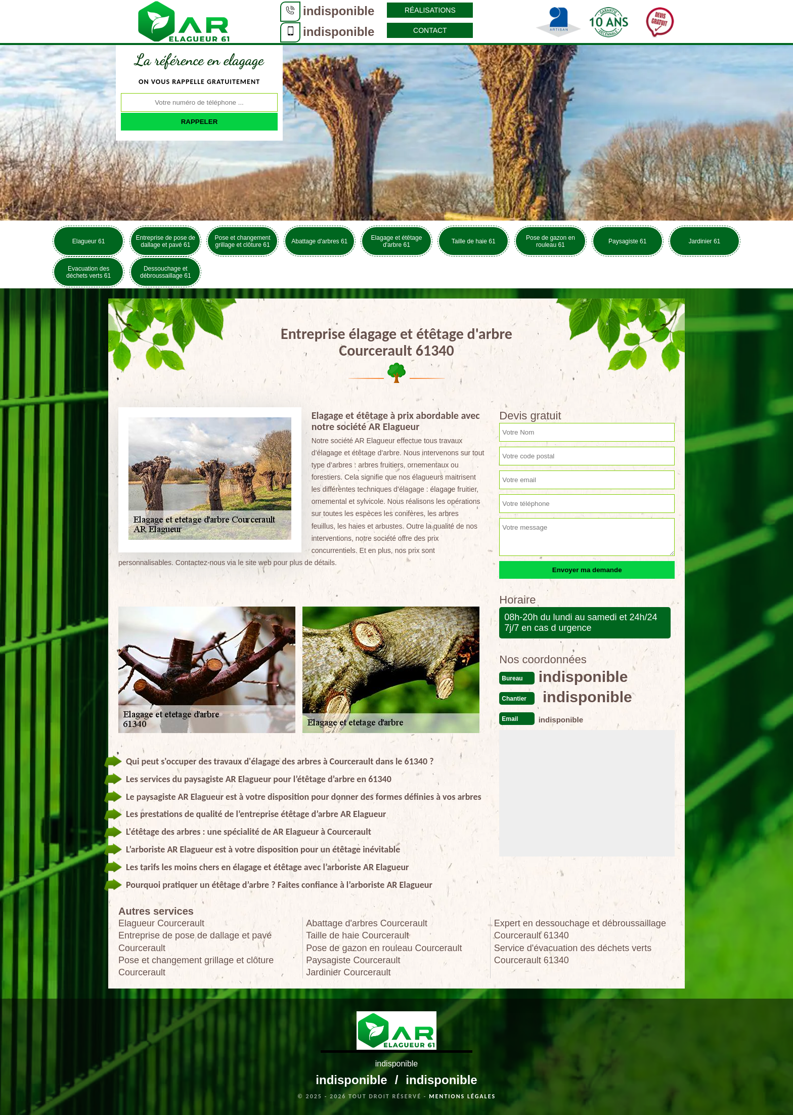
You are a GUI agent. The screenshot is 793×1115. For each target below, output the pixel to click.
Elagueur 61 (88, 241)
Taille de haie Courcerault (357, 935)
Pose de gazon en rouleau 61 (550, 241)
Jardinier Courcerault (348, 972)
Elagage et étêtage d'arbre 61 (396, 241)
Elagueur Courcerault (161, 923)
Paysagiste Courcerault (353, 960)
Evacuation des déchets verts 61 (88, 272)
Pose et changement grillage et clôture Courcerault (196, 966)
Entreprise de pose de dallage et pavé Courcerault (195, 941)
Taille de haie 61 (474, 241)
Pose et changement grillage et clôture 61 (243, 241)
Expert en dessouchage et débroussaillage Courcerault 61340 (580, 929)
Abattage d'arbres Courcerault (366, 923)
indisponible (338, 11)
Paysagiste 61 (627, 241)
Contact (430, 30)
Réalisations (430, 10)
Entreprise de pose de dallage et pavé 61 (165, 241)
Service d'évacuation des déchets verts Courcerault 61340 (573, 954)
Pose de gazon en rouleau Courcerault (384, 948)
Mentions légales (462, 1096)
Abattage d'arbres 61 (319, 241)
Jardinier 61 (705, 241)
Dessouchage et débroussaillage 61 (165, 272)
